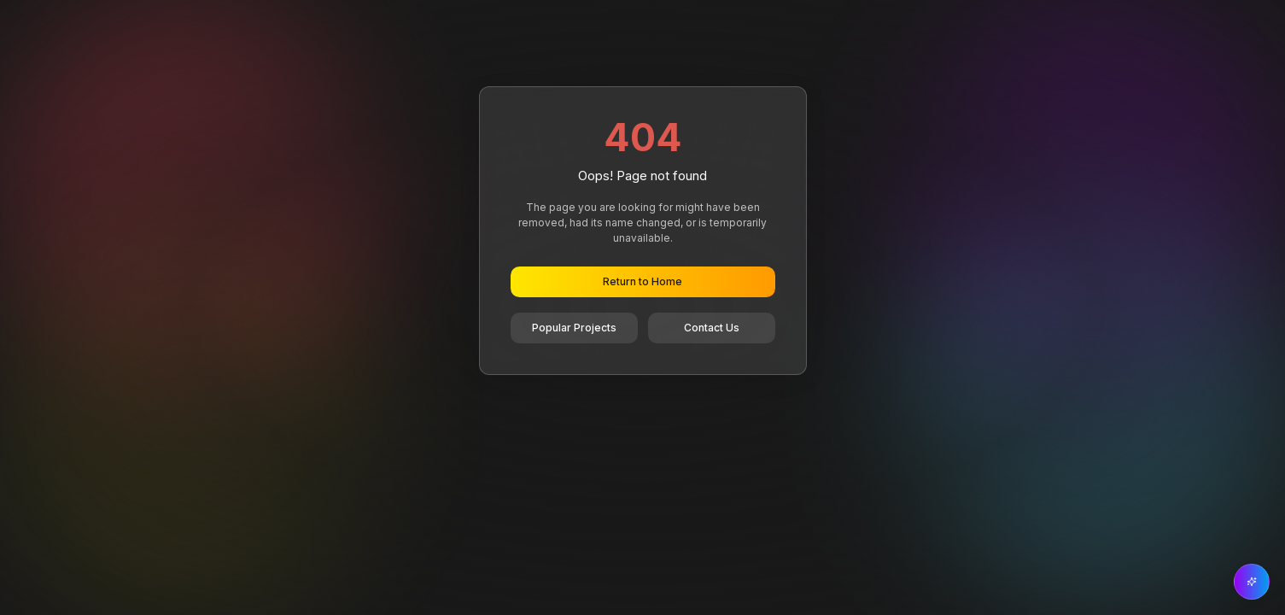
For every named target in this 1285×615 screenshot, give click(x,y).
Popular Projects (574, 327)
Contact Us (711, 327)
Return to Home (642, 281)
